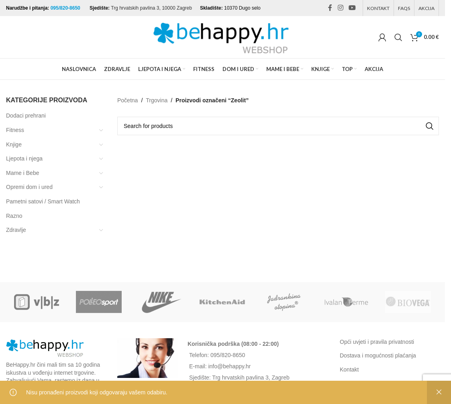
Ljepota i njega (24, 158)
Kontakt (349, 369)
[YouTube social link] (352, 8)
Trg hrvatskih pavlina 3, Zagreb (250, 377)
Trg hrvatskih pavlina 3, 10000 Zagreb (151, 8)
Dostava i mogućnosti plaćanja (378, 355)
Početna (127, 100)
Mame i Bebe (22, 173)
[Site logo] (222, 36)
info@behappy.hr (229, 366)
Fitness (15, 130)
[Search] (398, 37)
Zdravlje (16, 230)
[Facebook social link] (330, 8)
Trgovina (156, 100)
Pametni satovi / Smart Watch (43, 201)
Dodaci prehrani (26, 115)
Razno (14, 216)
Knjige (14, 144)
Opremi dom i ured (29, 187)
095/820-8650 (66, 8)
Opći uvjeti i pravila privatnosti (377, 342)
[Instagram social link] (340, 8)
